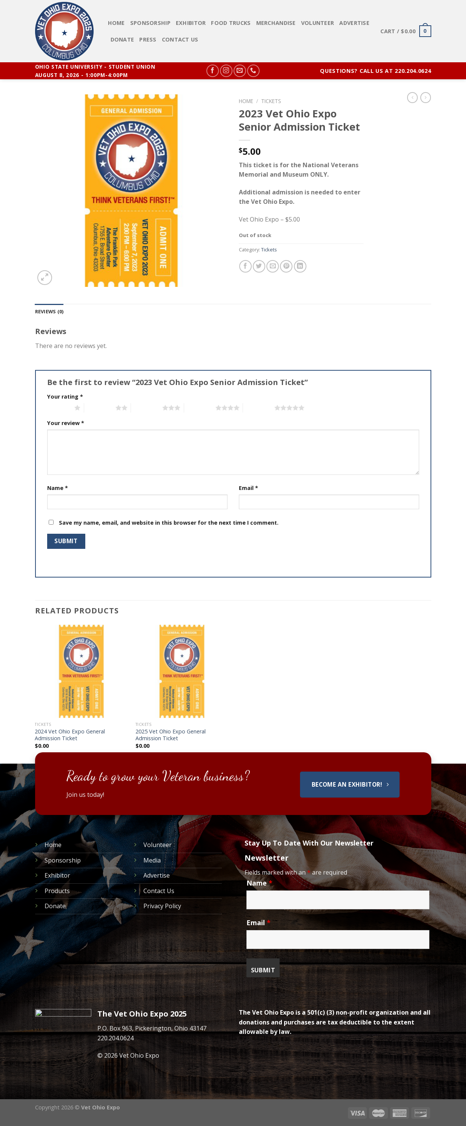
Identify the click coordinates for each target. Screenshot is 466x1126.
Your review (65, 423)
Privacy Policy (162, 906)
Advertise (354, 22)
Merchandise (276, 22)
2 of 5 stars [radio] (99, 408)
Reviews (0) (49, 311)
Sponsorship (150, 22)
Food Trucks (231, 22)
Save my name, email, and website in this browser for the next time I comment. (168, 522)
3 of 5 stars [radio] (146, 408)
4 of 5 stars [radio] (199, 408)
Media (152, 860)
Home (116, 22)
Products (57, 891)
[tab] (49, 311)
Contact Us (180, 39)
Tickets (271, 101)
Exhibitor (191, 22)
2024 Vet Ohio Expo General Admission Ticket (70, 735)
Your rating (65, 396)
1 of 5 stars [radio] (59, 408)
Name (57, 487)
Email (248, 487)
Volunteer (317, 22)
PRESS (147, 39)
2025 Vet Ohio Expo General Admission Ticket (170, 735)
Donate (122, 39)
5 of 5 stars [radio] (258, 408)
